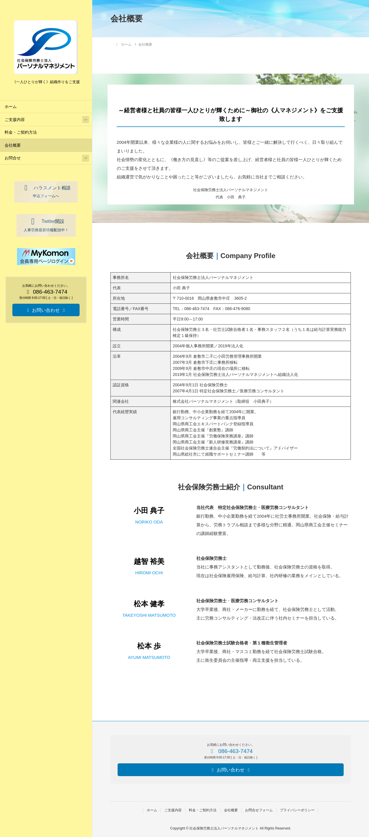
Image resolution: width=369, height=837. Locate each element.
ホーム (11, 107)
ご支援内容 (15, 120)
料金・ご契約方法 (21, 132)
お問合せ (13, 158)
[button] (46, 192)
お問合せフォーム (259, 810)
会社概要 (13, 145)
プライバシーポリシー (297, 810)
